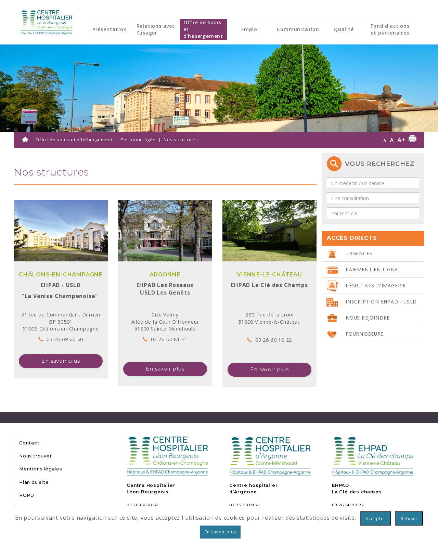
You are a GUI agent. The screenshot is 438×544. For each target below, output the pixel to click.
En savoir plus (60, 361)
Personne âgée (138, 140)
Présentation (109, 29)
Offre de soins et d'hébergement (203, 29)
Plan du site (34, 482)
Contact (29, 442)
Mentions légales (40, 468)
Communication (298, 29)
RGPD (26, 495)
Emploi (250, 29)
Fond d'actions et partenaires (390, 29)
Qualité (344, 29)
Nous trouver (35, 455)
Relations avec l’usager (156, 29)
